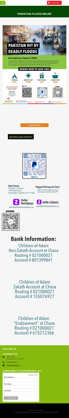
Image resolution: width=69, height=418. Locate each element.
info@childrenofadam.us (13, 365)
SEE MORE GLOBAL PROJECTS (20, 137)
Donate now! (35, 125)
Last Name (7, 390)
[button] (2, 3)
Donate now (55, 2)
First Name (7, 384)
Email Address (9, 377)
